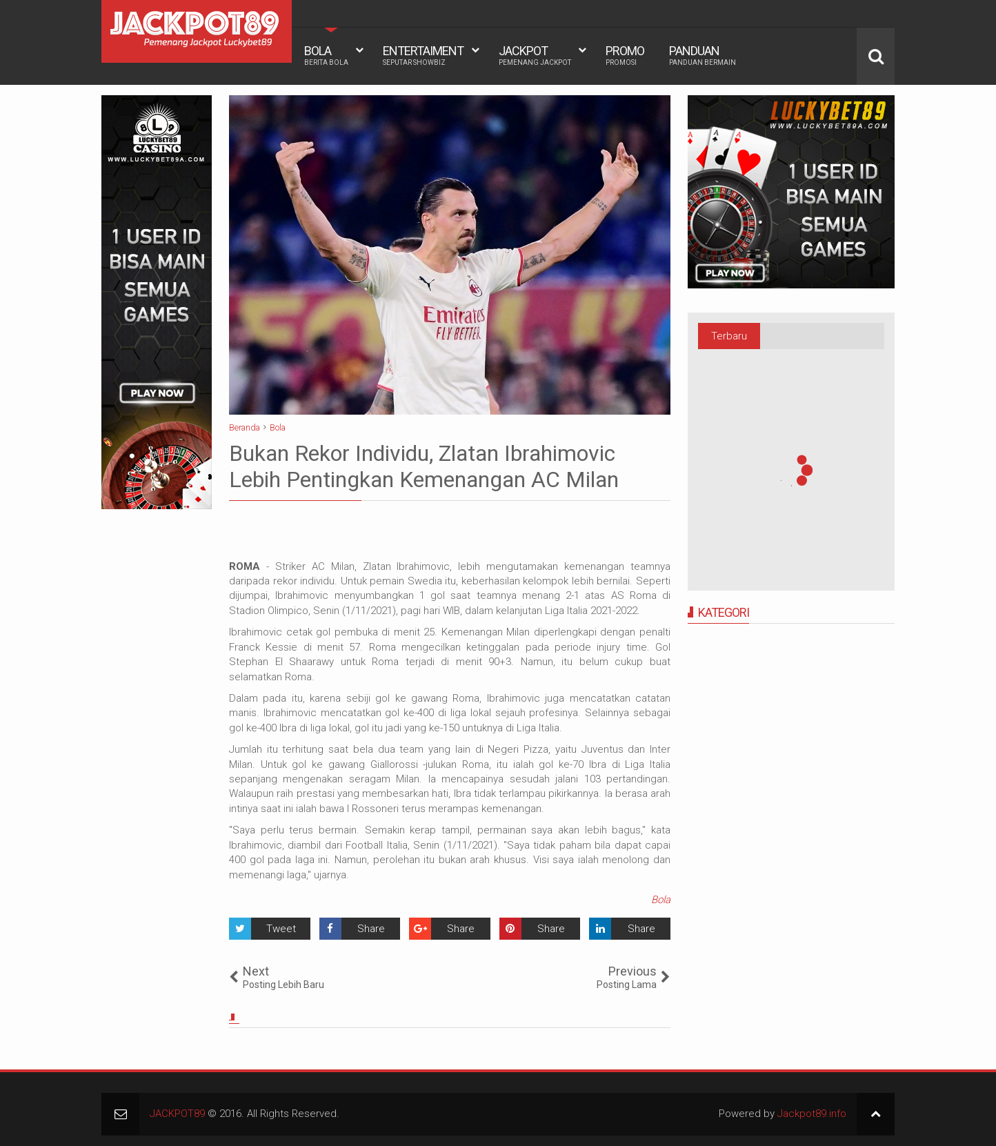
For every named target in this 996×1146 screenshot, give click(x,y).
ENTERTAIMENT (423, 55)
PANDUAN (702, 55)
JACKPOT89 (177, 1113)
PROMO (625, 55)
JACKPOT (535, 55)
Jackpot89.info (811, 1113)
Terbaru (729, 336)
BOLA (326, 55)
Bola (660, 899)
